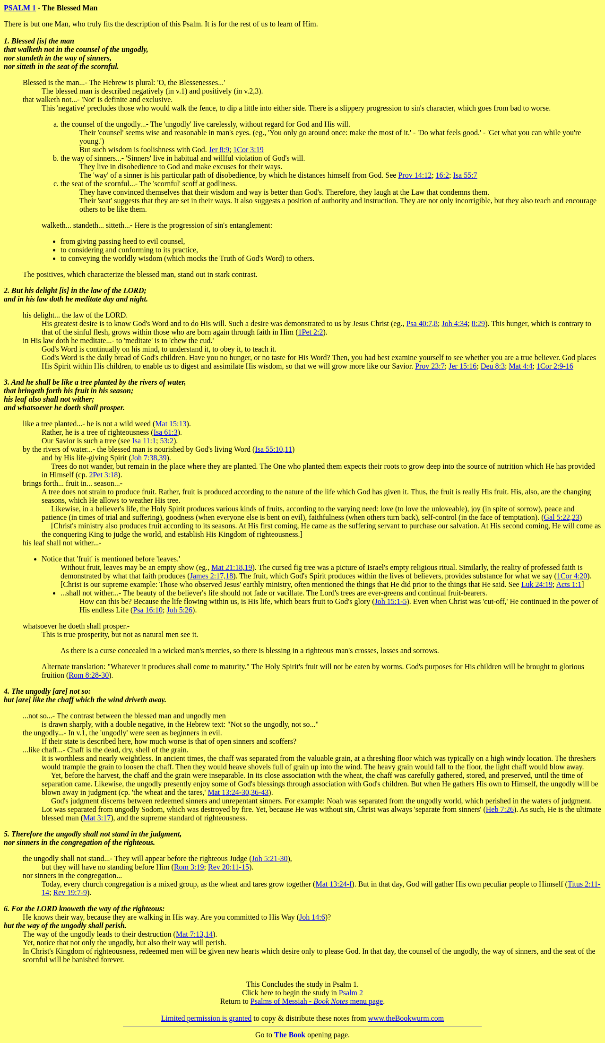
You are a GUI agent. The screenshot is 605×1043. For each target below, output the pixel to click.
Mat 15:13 (170, 424)
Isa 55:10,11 (273, 449)
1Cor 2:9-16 (554, 366)
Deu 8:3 (493, 366)
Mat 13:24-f (333, 884)
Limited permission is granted (206, 1018)
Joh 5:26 (179, 610)
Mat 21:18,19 (231, 567)
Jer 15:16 (462, 366)
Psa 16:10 (148, 610)
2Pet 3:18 (103, 475)
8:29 (478, 323)
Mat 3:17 (97, 818)
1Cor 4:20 (572, 576)
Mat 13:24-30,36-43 (237, 792)
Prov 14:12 (415, 175)
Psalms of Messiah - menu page (317, 1001)
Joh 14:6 (312, 917)
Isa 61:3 (166, 432)
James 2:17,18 (211, 576)
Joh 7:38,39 (149, 458)
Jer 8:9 (219, 150)
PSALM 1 (20, 8)
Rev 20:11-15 (228, 867)
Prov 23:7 (430, 366)
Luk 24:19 (537, 584)
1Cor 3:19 (248, 150)
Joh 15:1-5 (391, 601)
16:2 (442, 175)
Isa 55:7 (465, 175)
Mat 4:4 (520, 366)
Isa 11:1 (144, 441)
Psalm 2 (351, 993)
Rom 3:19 (189, 867)
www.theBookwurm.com (406, 1018)
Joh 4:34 (455, 323)
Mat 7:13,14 (194, 934)
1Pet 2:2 (310, 332)
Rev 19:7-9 (70, 892)
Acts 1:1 (568, 584)
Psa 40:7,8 (422, 323)
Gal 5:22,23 (561, 517)
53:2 (166, 441)
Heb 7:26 (500, 809)
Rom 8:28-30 (89, 675)
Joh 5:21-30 (269, 858)
